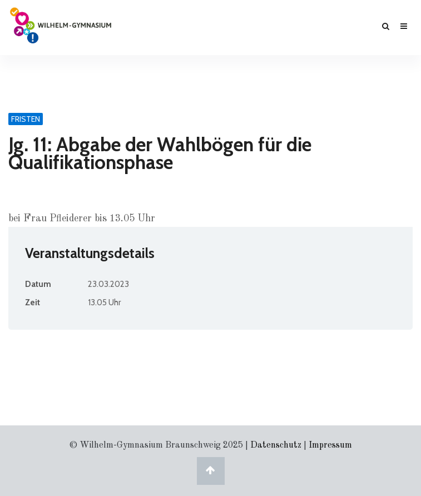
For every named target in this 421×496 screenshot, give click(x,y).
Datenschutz (275, 445)
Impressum (330, 445)
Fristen (25, 119)
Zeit (32, 302)
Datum (38, 284)
